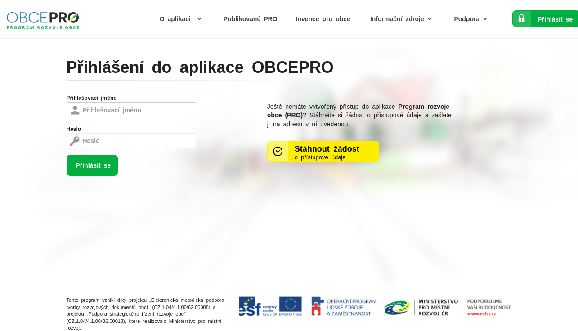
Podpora (473, 18)
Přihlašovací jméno (92, 97)
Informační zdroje (403, 18)
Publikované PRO (251, 18)
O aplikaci (183, 18)
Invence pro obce (323, 18)
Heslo (74, 128)
